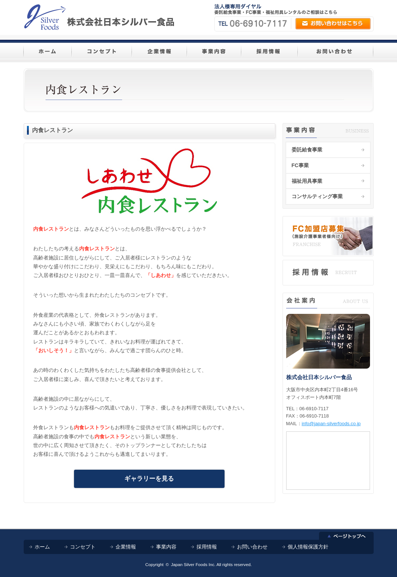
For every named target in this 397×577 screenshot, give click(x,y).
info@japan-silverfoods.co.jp (331, 423)
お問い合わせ (252, 547)
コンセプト (83, 547)
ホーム (42, 547)
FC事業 (300, 165)
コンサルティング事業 (317, 196)
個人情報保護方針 (308, 547)
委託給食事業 (307, 150)
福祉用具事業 (307, 181)
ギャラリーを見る (149, 478)
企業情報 (126, 547)
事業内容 (166, 547)
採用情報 (206, 547)
